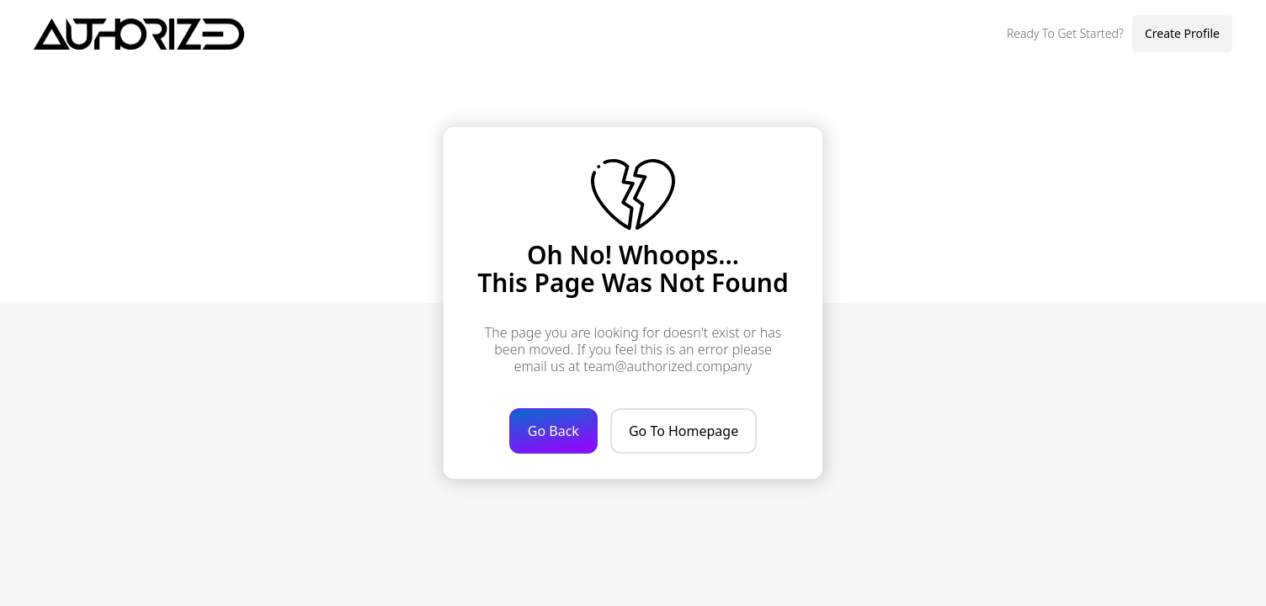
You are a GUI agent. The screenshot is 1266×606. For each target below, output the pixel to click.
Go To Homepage (683, 431)
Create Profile (1182, 33)
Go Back (553, 431)
